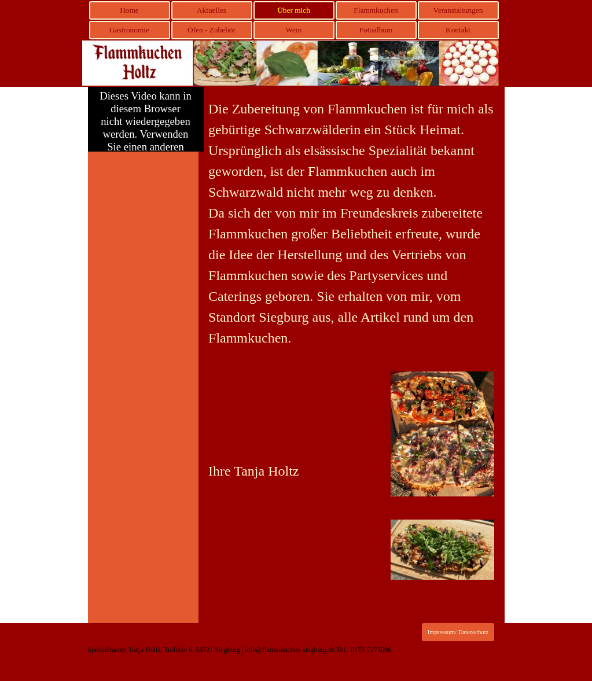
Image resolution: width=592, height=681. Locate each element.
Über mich (293, 10)
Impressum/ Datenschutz (458, 632)
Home (129, 10)
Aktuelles (211, 10)
